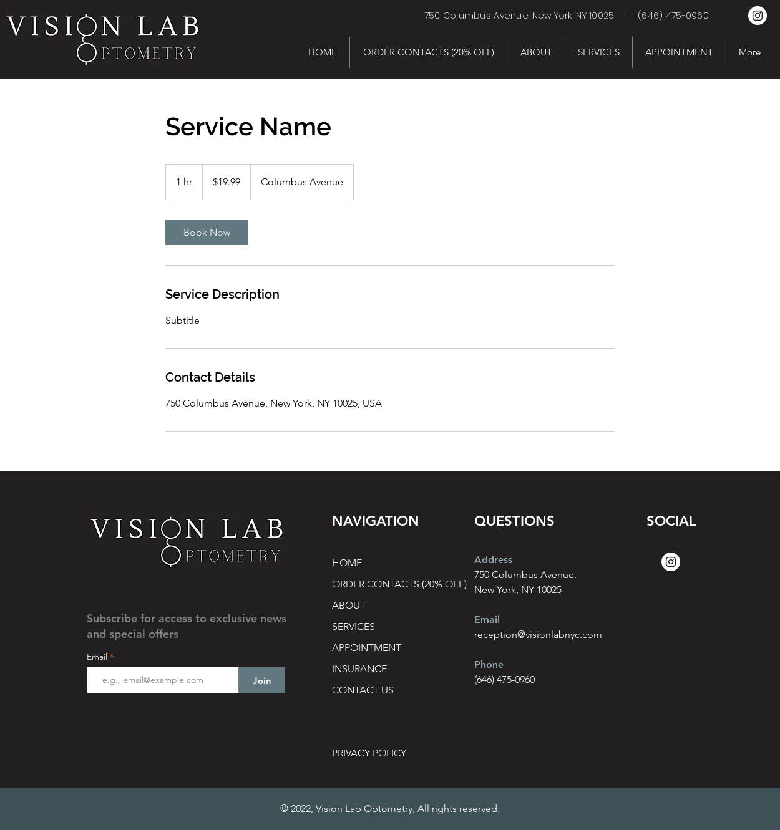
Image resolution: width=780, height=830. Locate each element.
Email (98, 656)
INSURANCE (359, 669)
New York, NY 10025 (518, 590)
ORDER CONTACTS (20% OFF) (376, 584)
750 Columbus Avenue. (525, 575)
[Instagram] (757, 15)
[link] (206, 232)
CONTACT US (363, 690)
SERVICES (353, 626)
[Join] (262, 680)
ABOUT (349, 605)
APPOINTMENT (366, 648)
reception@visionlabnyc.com (538, 634)
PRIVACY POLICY (369, 753)
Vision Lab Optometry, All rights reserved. (408, 808)
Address (493, 560)
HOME (347, 563)
